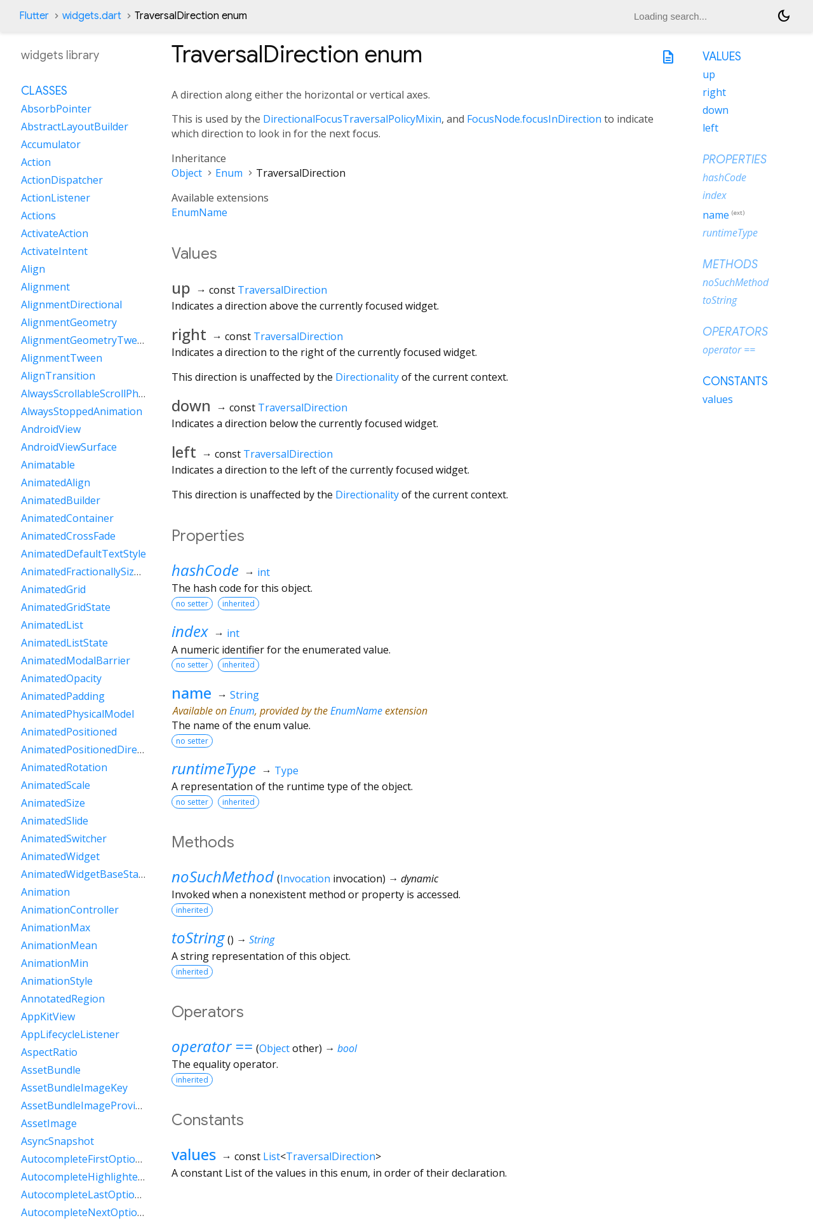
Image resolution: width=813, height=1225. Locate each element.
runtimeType (213, 768)
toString (197, 937)
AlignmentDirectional (71, 304)
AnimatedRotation (64, 767)
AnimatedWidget (60, 856)
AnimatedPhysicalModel (77, 714)
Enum (229, 173)
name (191, 692)
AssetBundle (51, 1070)
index (189, 630)
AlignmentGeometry (69, 322)
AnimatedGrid (53, 589)
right (714, 92)
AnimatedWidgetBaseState (84, 874)
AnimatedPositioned (69, 732)
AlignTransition (58, 376)
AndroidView (51, 429)
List (271, 1156)
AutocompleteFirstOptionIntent (96, 1159)
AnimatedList (52, 625)
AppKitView (48, 1016)
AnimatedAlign (55, 482)
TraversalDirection (282, 290)
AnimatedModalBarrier (75, 660)
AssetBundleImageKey (74, 1088)
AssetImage (49, 1123)
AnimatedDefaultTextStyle (83, 554)
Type (286, 770)
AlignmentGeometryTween (85, 340)
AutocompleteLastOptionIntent (95, 1194)
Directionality (367, 377)
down (715, 110)
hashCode (205, 569)
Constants (735, 381)
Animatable (48, 465)
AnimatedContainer (67, 518)
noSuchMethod (222, 876)
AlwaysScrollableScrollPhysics (91, 393)
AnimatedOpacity (61, 678)
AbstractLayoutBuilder (74, 126)
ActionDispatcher (62, 180)
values (193, 1154)
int (263, 572)
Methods (730, 264)
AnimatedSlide (54, 821)
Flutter (34, 16)
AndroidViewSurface (69, 447)
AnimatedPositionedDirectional (95, 749)
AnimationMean (59, 945)
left (710, 128)
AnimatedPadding (63, 696)
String (244, 695)
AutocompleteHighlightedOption (99, 1177)
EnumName (199, 212)
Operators (735, 332)
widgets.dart (91, 16)
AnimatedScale (55, 785)
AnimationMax (55, 927)
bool (347, 1048)
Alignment (45, 287)
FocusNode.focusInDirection (534, 119)
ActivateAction (54, 233)
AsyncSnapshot (57, 1141)
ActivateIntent (54, 251)
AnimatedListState (64, 643)
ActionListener (55, 198)
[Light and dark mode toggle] (784, 16)
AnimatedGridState (66, 607)
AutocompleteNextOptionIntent (97, 1212)
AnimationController (70, 910)
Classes (44, 91)
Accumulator (51, 144)
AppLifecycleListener (70, 1034)
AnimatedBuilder (60, 500)
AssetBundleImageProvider (86, 1105)
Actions (38, 215)
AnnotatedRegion (63, 999)
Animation (45, 892)
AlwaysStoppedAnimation (81, 411)
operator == (212, 1046)
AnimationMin (54, 963)
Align (33, 269)
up (708, 74)
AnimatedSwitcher (64, 838)
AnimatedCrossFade (68, 536)
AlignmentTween (61, 358)
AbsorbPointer (56, 109)
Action (36, 162)
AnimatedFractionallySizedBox (92, 571)
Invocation (305, 879)
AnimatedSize (53, 803)
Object (186, 173)
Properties (734, 160)
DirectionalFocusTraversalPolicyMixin (352, 119)
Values (721, 57)
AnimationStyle (57, 981)
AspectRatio (49, 1052)
